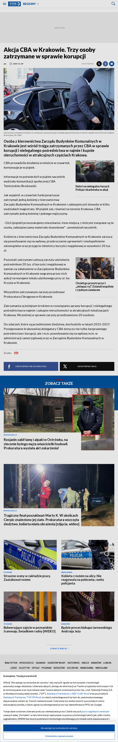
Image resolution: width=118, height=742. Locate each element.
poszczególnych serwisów (95, 711)
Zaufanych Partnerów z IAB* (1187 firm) (68, 693)
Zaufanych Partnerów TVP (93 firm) (22, 697)
